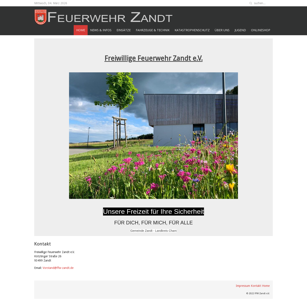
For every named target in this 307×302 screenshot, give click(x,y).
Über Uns (222, 30)
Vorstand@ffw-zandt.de (58, 268)
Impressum (243, 285)
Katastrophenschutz (192, 30)
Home (80, 30)
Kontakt (256, 285)
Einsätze (124, 30)
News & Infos (100, 30)
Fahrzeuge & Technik (153, 30)
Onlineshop (260, 30)
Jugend (240, 30)
